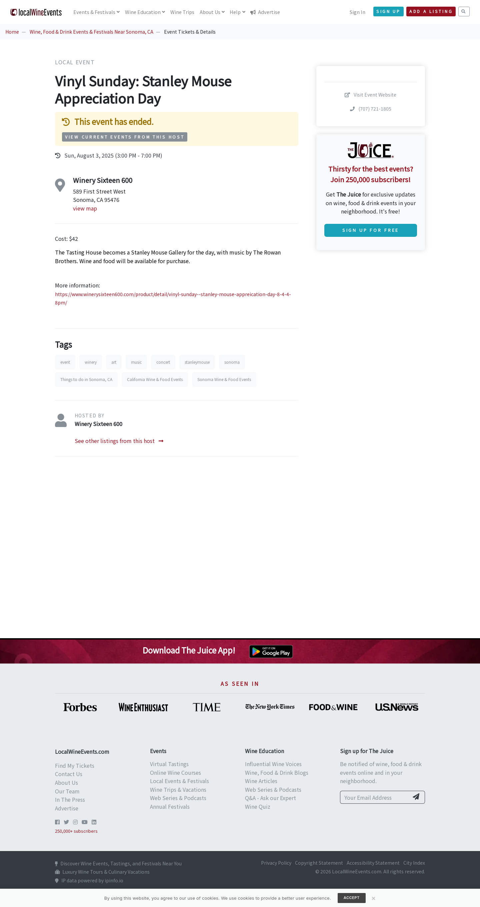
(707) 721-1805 (370, 108)
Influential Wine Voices (273, 764)
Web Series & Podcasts (178, 798)
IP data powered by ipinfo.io (89, 880)
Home (12, 31)
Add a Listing (431, 11)
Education (143, 11)
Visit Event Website (370, 94)
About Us (66, 782)
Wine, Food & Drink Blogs (276, 772)
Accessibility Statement (373, 862)
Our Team (67, 791)
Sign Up (388, 11)
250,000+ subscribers (76, 831)
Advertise (265, 11)
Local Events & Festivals (179, 781)
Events (94, 11)
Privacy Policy (276, 862)
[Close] (373, 898)
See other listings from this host (119, 441)
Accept (352, 897)
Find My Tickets (74, 765)
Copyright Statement (319, 862)
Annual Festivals (170, 806)
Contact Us (68, 774)
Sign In (357, 11)
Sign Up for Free (370, 230)
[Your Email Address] (374, 797)
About (210, 11)
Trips (182, 11)
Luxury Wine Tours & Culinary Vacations (102, 871)
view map (85, 208)
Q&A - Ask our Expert (270, 798)
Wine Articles (261, 781)
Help (235, 11)
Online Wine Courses (175, 772)
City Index (414, 862)
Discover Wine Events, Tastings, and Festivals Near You (118, 863)
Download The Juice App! (189, 650)
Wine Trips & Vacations (178, 789)
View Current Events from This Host (124, 137)
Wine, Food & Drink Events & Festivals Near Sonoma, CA (91, 31)
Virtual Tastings (169, 764)
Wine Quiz (257, 806)
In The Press (70, 799)
